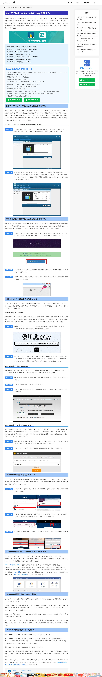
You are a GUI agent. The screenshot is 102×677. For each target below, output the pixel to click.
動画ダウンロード (17, 7)
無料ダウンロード (88, 80)
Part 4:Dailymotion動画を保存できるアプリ (18, 54)
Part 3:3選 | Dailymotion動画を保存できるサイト (20, 52)
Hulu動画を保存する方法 (18, 664)
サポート (96, 3)
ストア (70, 3)
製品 (77, 3)
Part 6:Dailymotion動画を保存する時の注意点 (19, 59)
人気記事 (86, 3)
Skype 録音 (17, 572)
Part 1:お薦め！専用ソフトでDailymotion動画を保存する (22, 46)
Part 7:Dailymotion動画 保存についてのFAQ (18, 62)
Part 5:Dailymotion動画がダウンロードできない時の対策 (22, 57)
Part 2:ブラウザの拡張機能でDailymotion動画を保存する (22, 49)
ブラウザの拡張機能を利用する (86, 23)
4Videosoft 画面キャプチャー (13, 565)
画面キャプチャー (87, 68)
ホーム (5, 7)
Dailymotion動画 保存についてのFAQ (86, 50)
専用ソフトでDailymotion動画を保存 (87, 18)
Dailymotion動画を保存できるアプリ (87, 34)
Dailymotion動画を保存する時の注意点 (87, 45)
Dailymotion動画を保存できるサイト (87, 29)
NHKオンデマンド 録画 (20, 574)
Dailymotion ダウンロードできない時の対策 (86, 40)
